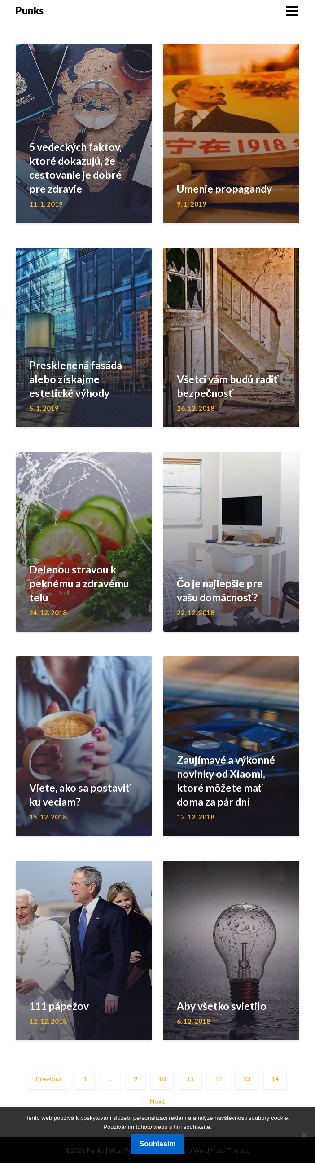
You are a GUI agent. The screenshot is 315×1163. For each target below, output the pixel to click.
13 (246, 1079)
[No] (303, 1135)
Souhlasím (158, 1144)
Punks (30, 10)
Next (157, 1101)
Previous (49, 1079)
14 (275, 1079)
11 (190, 1079)
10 (162, 1079)
